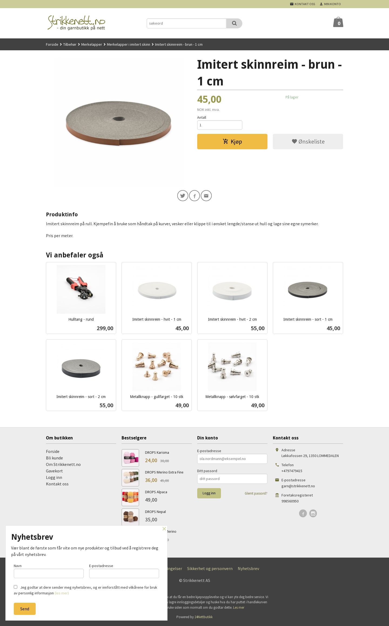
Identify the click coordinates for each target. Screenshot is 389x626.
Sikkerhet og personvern (210, 569)
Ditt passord (207, 471)
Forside (52, 44)
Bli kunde (54, 458)
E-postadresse (209, 451)
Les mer (238, 608)
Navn (49, 570)
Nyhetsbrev (248, 569)
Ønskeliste (308, 142)
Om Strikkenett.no (63, 465)
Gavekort (54, 471)
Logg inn (54, 478)
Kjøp (232, 142)
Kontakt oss (57, 484)
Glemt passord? (256, 494)
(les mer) (62, 593)
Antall (201, 117)
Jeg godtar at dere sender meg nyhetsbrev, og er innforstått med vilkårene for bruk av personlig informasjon (85, 590)
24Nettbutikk (203, 617)
